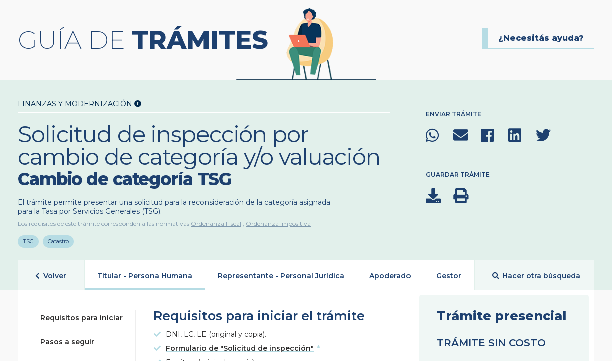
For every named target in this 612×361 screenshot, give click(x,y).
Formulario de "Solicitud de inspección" (240, 345)
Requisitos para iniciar (81, 314)
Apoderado (390, 272)
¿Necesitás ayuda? (541, 38)
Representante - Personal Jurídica (281, 272)
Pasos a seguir (67, 338)
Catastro (58, 238)
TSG (28, 238)
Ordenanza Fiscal (216, 224)
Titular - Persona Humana (144, 272)
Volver (50, 273)
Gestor (448, 272)
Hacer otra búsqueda (536, 273)
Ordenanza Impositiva (278, 224)
